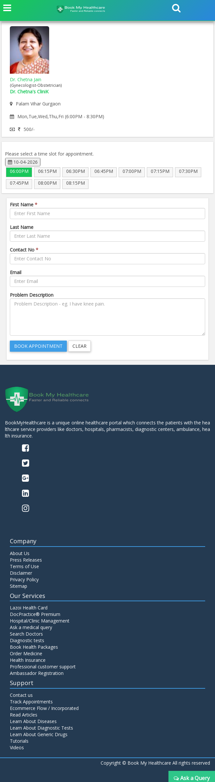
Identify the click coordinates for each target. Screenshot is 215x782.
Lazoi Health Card (29, 608)
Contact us (21, 695)
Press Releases (26, 560)
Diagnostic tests (27, 640)
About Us (19, 553)
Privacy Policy (24, 579)
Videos (17, 747)
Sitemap (18, 586)
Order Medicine (26, 653)
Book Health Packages (34, 647)
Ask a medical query (31, 627)
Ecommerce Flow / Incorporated (44, 708)
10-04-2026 (23, 162)
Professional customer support (43, 666)
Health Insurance (28, 660)
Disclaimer (21, 573)
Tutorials (19, 741)
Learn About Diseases (33, 721)
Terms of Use (24, 566)
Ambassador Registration (37, 673)
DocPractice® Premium (35, 614)
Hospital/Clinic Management (39, 621)
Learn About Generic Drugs (39, 734)
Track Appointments (31, 701)
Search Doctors (26, 634)
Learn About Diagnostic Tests (41, 728)
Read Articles (23, 715)
